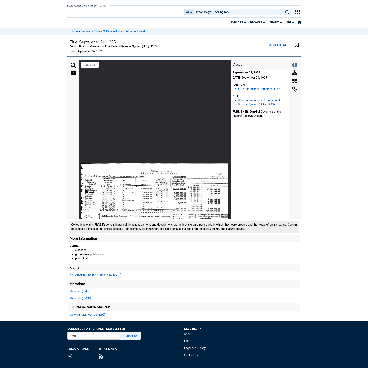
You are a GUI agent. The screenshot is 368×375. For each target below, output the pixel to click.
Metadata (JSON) (80, 300)
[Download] (295, 76)
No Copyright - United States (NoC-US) (93, 277)
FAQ (186, 343)
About (274, 25)
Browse (256, 25)
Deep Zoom (90, 67)
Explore (237, 25)
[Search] (73, 67)
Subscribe (130, 338)
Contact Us (191, 357)
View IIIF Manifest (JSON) (85, 317)
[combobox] (238, 13)
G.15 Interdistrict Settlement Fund (124, 33)
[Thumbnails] (73, 76)
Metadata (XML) (79, 293)
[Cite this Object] (295, 84)
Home (74, 33)
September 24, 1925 (246, 75)
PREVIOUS (274, 47)
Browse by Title (90, 33)
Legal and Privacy (195, 350)
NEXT (286, 47)
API (288, 25)
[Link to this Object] (295, 92)
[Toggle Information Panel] (294, 67)
